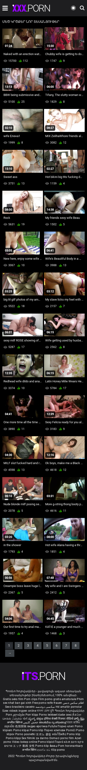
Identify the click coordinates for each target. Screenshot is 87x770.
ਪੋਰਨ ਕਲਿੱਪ (73, 722)
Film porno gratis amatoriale (57, 699)
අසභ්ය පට (44, 749)
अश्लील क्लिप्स (15, 722)
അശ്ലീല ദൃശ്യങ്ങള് (53, 722)
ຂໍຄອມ (54, 745)
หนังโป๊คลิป (59, 734)
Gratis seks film (13, 699)
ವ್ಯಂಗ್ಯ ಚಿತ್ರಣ (36, 718)
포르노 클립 (44, 734)
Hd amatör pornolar (69, 706)
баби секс (65, 714)
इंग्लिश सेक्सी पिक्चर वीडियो (58, 718)
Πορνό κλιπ (63, 742)
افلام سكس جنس (73, 702)
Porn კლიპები (16, 714)
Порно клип (66, 726)
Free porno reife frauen (47, 702)
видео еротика (37, 726)
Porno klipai (21, 730)
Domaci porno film (61, 738)
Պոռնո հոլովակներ (70, 710)
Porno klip (37, 730)
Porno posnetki (25, 734)
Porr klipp (32, 714)
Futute (52, 726)
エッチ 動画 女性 (24, 745)
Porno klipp (14, 738)
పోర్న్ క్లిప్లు (79, 718)
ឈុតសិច (9, 726)
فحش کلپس (31, 722)
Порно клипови (55, 730)
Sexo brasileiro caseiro (20, 706)
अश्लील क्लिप (29, 749)
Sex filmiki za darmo (35, 738)
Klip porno (58, 749)
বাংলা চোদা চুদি (45, 710)
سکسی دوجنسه (45, 706)
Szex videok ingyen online (19, 710)
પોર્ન (25, 718)
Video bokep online (24, 742)
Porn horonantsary (70, 745)
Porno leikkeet (48, 714)
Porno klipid (46, 742)
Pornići (71, 730)
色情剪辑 (21, 726)
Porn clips (31, 699)
